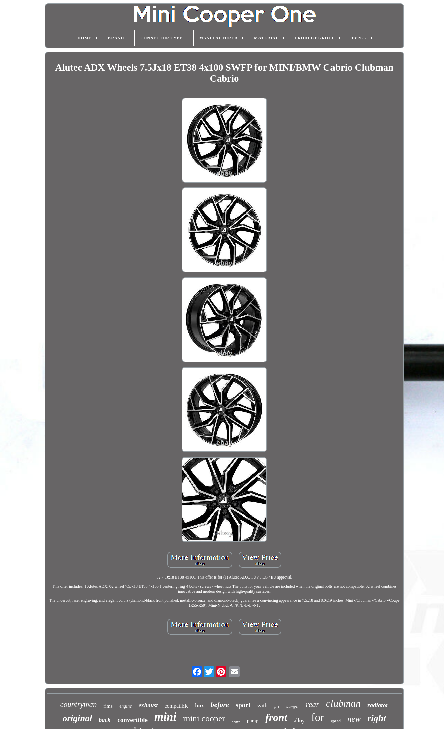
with (262, 705)
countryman (78, 704)
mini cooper (204, 718)
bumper (292, 706)
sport (243, 705)
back (104, 720)
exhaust (148, 705)
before (220, 705)
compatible (177, 706)
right (376, 718)
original (77, 718)
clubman (343, 703)
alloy (299, 720)
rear (312, 704)
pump (252, 720)
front (276, 717)
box (199, 705)
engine (125, 706)
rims (108, 706)
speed (336, 721)
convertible (132, 719)
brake (236, 722)
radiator (377, 705)
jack (277, 707)
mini (165, 716)
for (317, 717)
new (354, 718)
